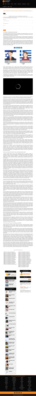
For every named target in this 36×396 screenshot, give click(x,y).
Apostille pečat (10, 371)
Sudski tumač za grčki (11, 283)
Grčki (4, 25)
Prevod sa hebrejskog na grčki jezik (24, 252)
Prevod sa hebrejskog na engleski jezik (10, 252)
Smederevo (14, 377)
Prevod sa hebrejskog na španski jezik (10, 256)
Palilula (30, 383)
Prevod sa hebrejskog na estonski (24, 265)
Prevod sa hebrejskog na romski (23, 266)
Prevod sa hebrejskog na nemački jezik (10, 254)
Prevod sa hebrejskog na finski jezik (10, 260)
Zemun (30, 378)
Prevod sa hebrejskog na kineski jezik (24, 256)
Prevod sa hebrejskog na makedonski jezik (25, 259)
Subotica (22, 385)
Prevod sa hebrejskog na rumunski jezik (25, 261)
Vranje (22, 383)
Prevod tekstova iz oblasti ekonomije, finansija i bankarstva (12, 332)
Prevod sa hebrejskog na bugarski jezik (10, 259)
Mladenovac (29, 381)
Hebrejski (4, 19)
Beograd (6, 377)
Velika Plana (14, 378)
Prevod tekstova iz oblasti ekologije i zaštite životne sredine (12, 357)
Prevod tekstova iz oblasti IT (12, 298)
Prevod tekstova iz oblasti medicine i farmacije (12, 302)
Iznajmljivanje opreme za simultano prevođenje (11, 368)
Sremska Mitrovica (21, 387)
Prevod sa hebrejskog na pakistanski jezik (10, 264)
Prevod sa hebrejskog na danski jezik (24, 254)
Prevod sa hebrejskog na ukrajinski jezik (25, 263)
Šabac (14, 383)
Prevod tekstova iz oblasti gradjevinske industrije (12, 353)
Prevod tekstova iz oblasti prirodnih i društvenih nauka (12, 339)
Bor (14, 386)
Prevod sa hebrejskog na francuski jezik (10, 255)
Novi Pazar (29, 377)
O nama (9, 6)
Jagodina (6, 378)
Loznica (14, 387)
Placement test (5, 6)
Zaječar (22, 377)
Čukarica (14, 381)
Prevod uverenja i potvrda (11, 309)
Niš (6, 385)
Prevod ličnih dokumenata (12, 316)
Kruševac (6, 386)
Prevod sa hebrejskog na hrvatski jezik (10, 261)
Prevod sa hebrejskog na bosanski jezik (10, 262)
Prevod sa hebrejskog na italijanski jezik (10, 253)
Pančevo (22, 386)
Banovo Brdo (29, 385)
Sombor (14, 385)
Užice (22, 382)
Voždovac (29, 382)
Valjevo (6, 387)
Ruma (29, 387)
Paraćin (6, 383)
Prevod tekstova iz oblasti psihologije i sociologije (12, 342)
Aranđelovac (29, 390)
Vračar (29, 386)
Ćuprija (6, 381)
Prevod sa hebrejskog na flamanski (24, 264)
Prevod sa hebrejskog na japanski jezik (24, 255)
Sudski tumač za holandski (12, 280)
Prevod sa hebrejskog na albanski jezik (24, 253)
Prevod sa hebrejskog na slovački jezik (24, 262)
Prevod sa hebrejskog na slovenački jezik (25, 260)
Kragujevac (6, 382)
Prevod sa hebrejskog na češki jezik (24, 257)
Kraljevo (22, 378)
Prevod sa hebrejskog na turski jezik (10, 263)
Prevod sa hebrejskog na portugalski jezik (10, 257)
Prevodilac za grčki (11, 284)
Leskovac (14, 382)
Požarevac (21, 381)
